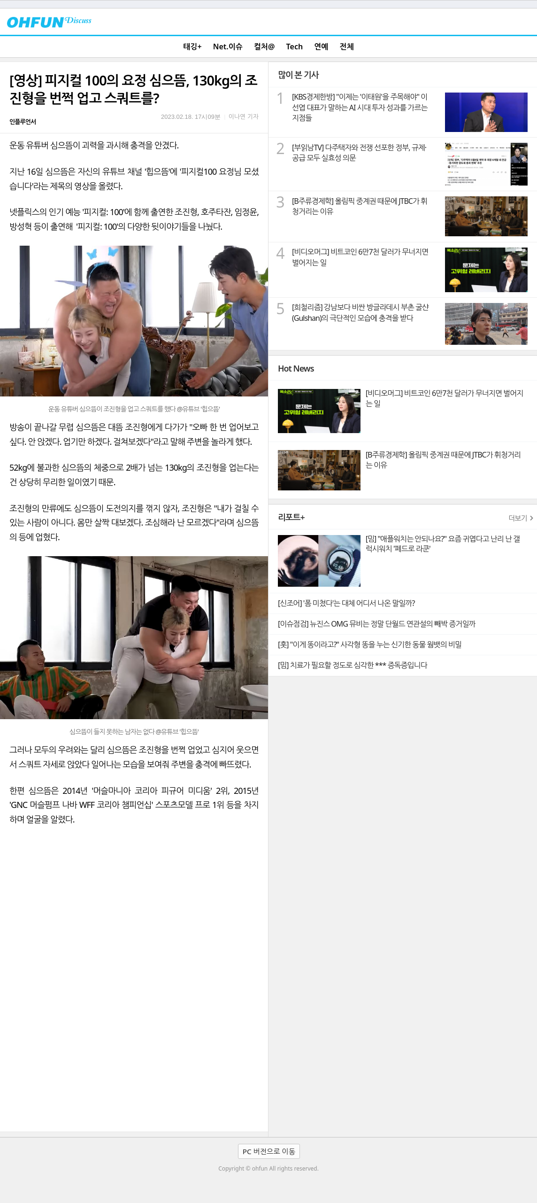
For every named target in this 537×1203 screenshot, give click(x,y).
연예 (321, 46)
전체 (347, 46)
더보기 (517, 518)
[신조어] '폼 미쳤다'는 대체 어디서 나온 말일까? (346, 603)
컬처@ (264, 46)
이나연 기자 (244, 116)
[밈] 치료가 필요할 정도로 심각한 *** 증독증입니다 (352, 665)
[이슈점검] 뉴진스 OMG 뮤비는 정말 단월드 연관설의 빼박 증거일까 (376, 624)
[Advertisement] (134, 1061)
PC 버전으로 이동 (269, 1151)
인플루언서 (22, 121)
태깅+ (192, 46)
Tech (294, 46)
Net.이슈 (228, 46)
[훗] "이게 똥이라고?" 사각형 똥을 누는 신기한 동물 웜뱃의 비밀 (369, 644)
